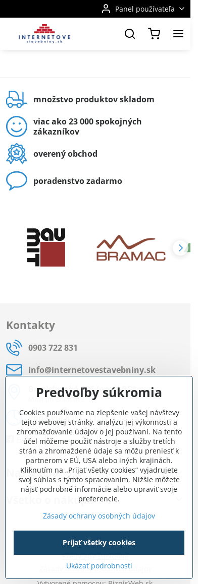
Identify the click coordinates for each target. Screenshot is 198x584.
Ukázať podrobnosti (99, 565)
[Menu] (178, 34)
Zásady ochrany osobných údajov (99, 516)
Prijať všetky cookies (99, 542)
